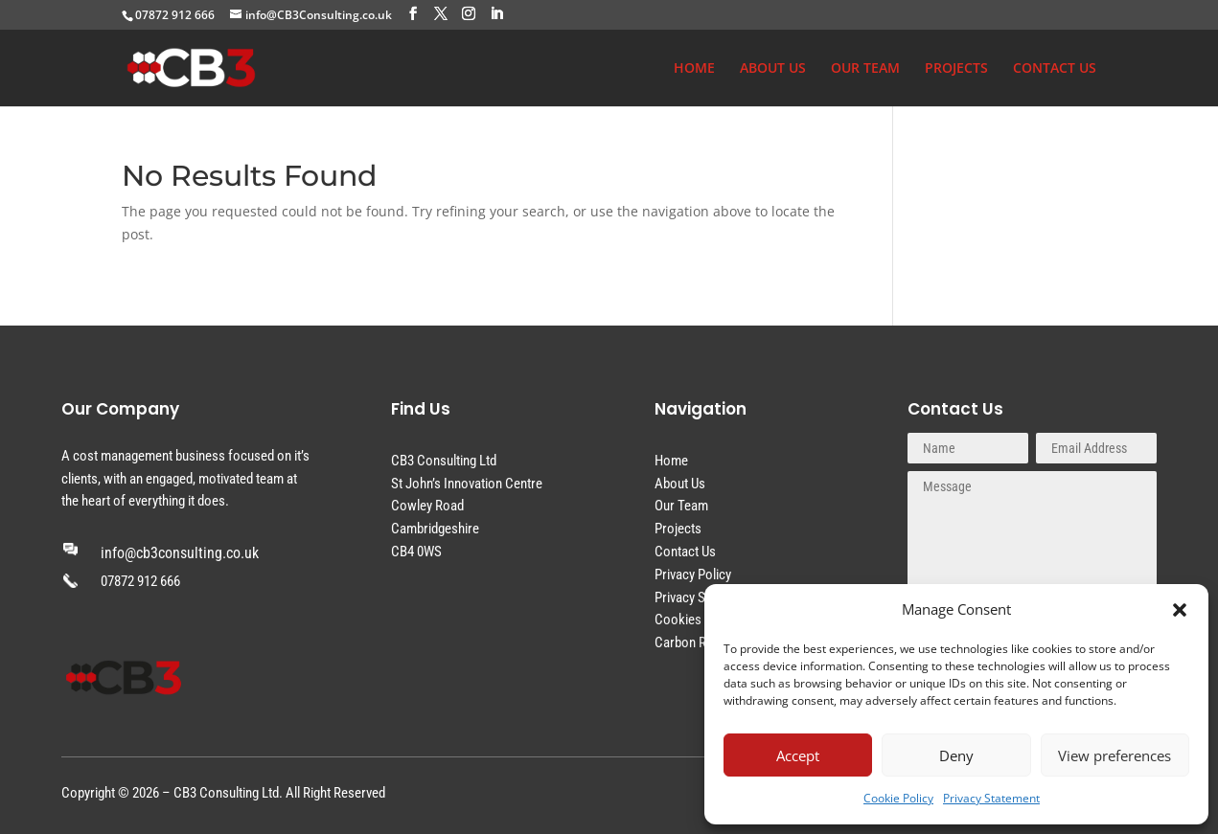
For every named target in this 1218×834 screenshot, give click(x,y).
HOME (694, 69)
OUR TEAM (865, 69)
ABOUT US (773, 69)
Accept (797, 755)
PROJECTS (956, 69)
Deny (956, 755)
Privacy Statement (991, 798)
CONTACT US (1054, 69)
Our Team (681, 505)
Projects (678, 528)
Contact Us (685, 551)
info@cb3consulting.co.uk (180, 553)
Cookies (678, 619)
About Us (680, 483)
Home (671, 460)
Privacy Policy (693, 574)
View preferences (1114, 755)
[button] (1179, 610)
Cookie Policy (898, 798)
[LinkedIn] (496, 14)
